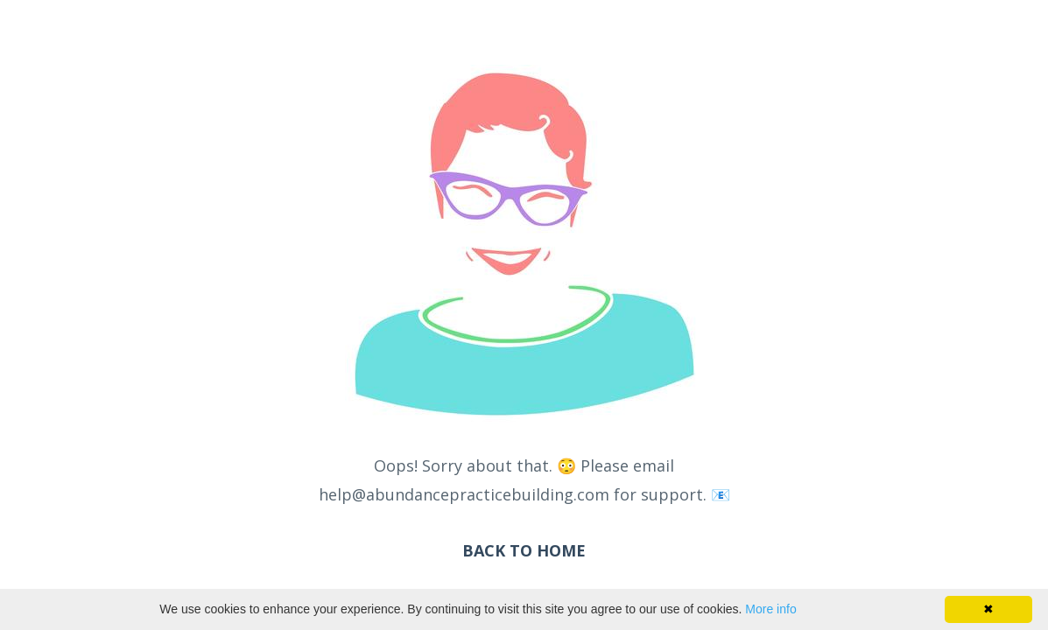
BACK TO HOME (524, 550)
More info (770, 609)
